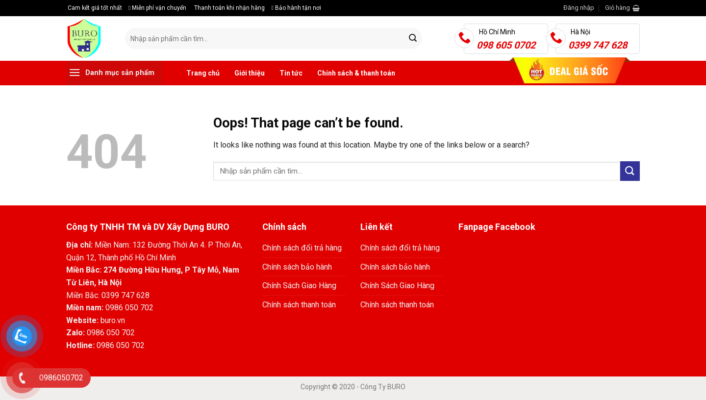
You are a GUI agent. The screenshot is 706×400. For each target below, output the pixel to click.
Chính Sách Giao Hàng (299, 285)
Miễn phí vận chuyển (157, 7)
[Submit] (412, 38)
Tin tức (291, 73)
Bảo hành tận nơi (296, 7)
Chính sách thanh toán (299, 304)
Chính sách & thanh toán (356, 73)
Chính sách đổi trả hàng (302, 247)
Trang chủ (203, 73)
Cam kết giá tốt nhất (94, 7)
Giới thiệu (249, 73)
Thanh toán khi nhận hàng (229, 7)
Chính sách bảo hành (297, 267)
